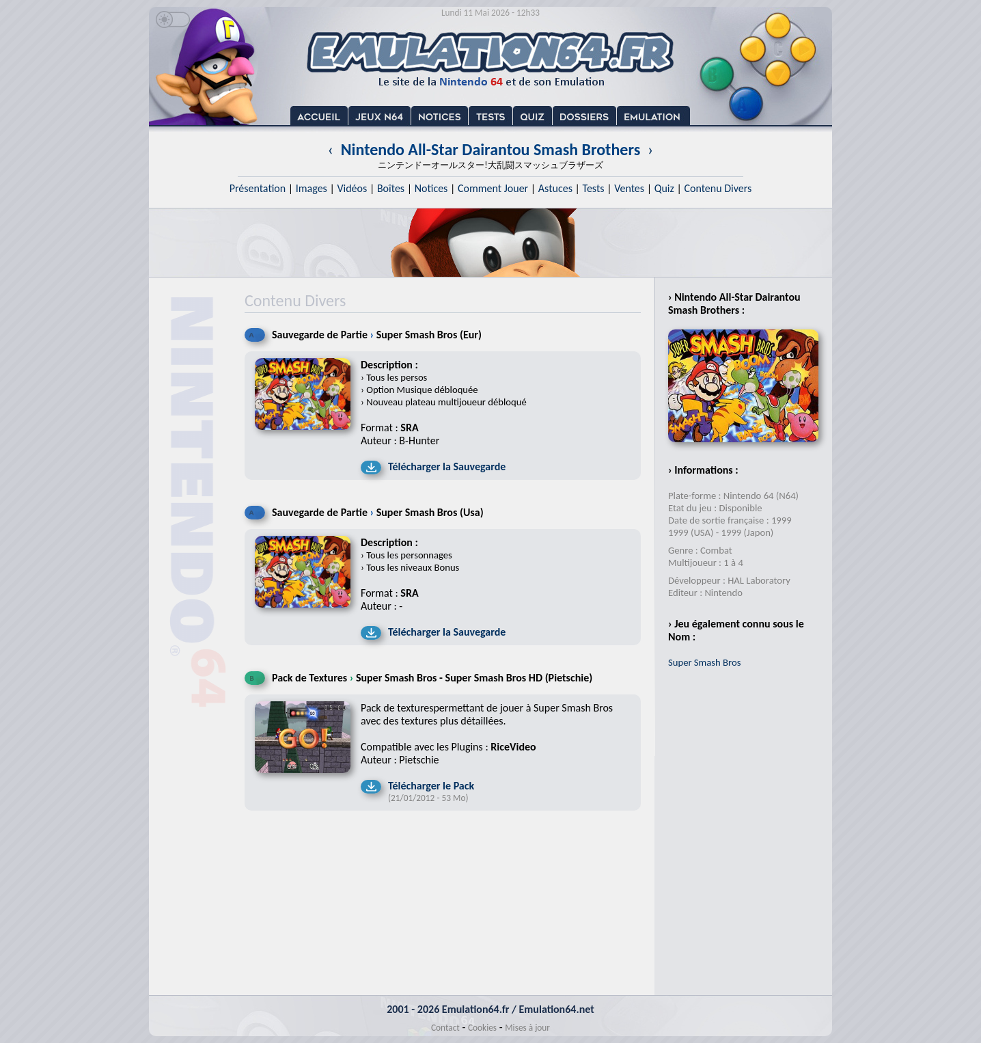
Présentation (258, 188)
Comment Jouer (493, 188)
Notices (431, 188)
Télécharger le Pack (431, 785)
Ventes (629, 188)
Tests (594, 188)
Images (311, 188)
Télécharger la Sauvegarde (447, 466)
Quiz (664, 188)
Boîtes (390, 188)
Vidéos (352, 188)
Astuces (555, 188)
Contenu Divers (717, 188)
